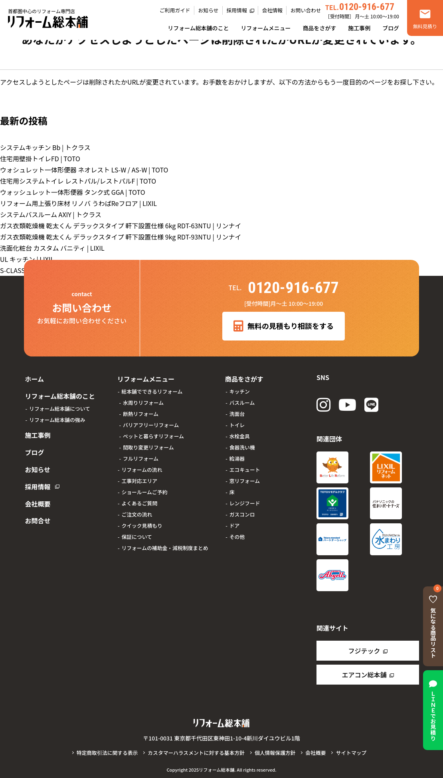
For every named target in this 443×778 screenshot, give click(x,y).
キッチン (239, 390)
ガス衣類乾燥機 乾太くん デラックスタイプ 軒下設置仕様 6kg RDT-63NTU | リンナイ (120, 225)
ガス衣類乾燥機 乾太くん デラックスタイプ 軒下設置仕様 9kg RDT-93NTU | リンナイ (120, 237)
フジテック (364, 650)
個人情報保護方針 (275, 752)
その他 (237, 535)
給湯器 (237, 457)
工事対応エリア (139, 479)
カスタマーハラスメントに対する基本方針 (196, 752)
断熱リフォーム (140, 412)
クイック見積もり (141, 524)
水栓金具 (239, 434)
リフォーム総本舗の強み (57, 416)
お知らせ (208, 10)
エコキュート (244, 468)
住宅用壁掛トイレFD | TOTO (40, 158)
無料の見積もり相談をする (283, 326)
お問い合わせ (306, 10)
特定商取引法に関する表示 (107, 752)
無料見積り (425, 26)
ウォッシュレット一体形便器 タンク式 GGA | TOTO (72, 192)
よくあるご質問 (139, 501)
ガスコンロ (242, 513)
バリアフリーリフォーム (151, 423)
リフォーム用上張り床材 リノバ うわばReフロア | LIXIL (78, 203)
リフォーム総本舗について (59, 405)
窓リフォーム (244, 479)
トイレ (237, 423)
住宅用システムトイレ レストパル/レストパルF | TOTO (78, 181)
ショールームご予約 (144, 490)
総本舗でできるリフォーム (151, 390)
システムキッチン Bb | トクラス (45, 147)
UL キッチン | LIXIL (27, 259)
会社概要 (36, 491)
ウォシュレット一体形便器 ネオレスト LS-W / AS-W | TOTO (84, 169)
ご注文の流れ (136, 513)
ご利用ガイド (175, 10)
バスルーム (242, 401)
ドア (234, 524)
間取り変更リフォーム (148, 445)
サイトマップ (351, 752)
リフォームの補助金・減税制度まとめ (164, 546)
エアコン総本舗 (364, 674)
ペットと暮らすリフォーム (153, 434)
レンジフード (244, 501)
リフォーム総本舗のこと (198, 28)
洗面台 (237, 412)
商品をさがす (319, 28)
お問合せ (36, 506)
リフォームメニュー (266, 28)
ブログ (390, 28)
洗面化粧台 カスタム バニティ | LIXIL (52, 248)
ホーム (33, 378)
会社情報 (272, 10)
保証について (136, 535)
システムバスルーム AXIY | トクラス (50, 214)
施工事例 (359, 28)
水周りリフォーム (143, 401)
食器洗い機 (242, 445)
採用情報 (237, 10)
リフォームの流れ (141, 468)
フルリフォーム (140, 457)
